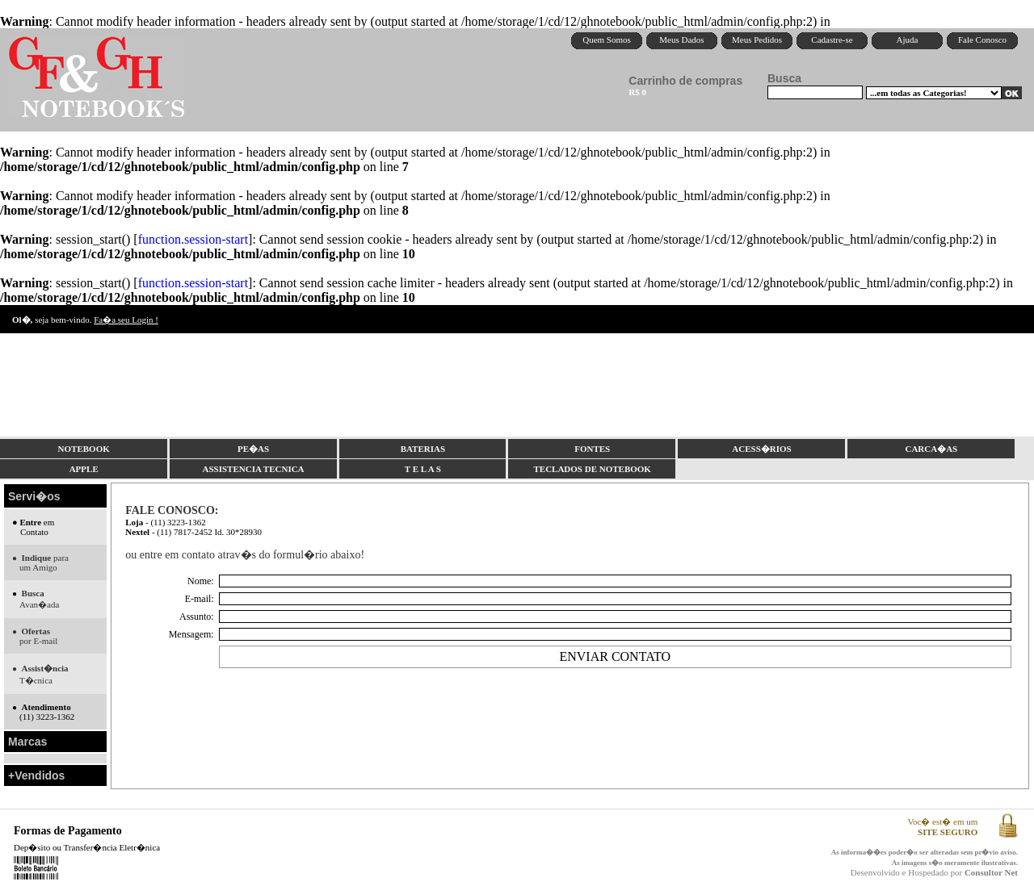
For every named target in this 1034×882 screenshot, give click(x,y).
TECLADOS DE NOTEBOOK (591, 469)
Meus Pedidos (757, 39)
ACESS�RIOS (761, 449)
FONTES (592, 449)
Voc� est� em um (942, 827)
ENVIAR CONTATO (614, 656)
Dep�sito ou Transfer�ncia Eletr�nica (87, 847)
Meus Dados (681, 39)
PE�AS (253, 449)
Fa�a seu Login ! (126, 319)
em (33, 527)
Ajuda (907, 39)
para (40, 562)
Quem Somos (606, 39)
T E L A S (423, 469)
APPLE (84, 469)
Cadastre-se (831, 39)
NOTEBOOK (84, 449)
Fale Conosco (982, 39)
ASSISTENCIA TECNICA (254, 469)
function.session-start (193, 239)
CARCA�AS (931, 449)
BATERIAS (423, 449)
